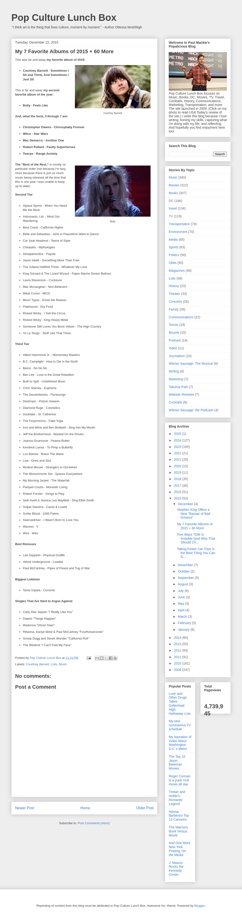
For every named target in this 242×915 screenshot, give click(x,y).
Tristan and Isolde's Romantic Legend (177, 798)
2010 (178, 663)
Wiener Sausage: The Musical (191, 363)
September (186, 578)
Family (173, 309)
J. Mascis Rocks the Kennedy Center (176, 868)
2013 (178, 644)
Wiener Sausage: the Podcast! (191, 410)
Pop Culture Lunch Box (63, 17)
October (184, 571)
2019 (178, 472)
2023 (178, 447)
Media (173, 239)
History (174, 286)
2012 (178, 650)
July (181, 591)
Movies (174, 185)
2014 (178, 637)
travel (173, 208)
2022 (178, 453)
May (181, 603)
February (185, 623)
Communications (181, 317)
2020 (178, 466)
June (182, 597)
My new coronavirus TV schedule (180, 725)
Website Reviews (181, 394)
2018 (178, 479)
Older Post (145, 808)
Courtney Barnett (37, 664)
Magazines (177, 270)
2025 (178, 434)
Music (63, 664)
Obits (173, 263)
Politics (174, 255)
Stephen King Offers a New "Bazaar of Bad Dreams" (193, 514)
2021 (178, 459)
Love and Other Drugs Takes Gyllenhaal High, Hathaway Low (179, 703)
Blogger (199, 905)
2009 (178, 670)
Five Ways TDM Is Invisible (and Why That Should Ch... (196, 538)
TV (171, 216)
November (186, 565)
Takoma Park (178, 387)
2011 (178, 657)
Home (85, 808)
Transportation (179, 224)
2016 (178, 492)
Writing (174, 371)
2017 (178, 485)
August (183, 584)
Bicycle (174, 332)
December (186, 504)
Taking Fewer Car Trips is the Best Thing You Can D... (196, 553)
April (181, 610)
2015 (178, 498)
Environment (178, 232)
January (184, 629)
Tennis (173, 325)
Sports (173, 247)
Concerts (175, 301)
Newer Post (24, 808)
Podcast (175, 340)
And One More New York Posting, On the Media (179, 849)
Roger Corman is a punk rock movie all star (179, 780)
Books (173, 193)
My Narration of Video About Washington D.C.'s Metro (180, 743)
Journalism (177, 356)
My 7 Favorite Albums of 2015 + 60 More (194, 526)
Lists (54, 664)
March (183, 616)
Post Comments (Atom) (94, 823)
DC (171, 201)
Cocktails (175, 402)
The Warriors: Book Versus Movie (179, 831)
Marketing (176, 379)
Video (173, 348)
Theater (174, 294)
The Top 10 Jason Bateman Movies (177, 762)
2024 (178, 440)
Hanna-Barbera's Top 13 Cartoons (179, 816)
